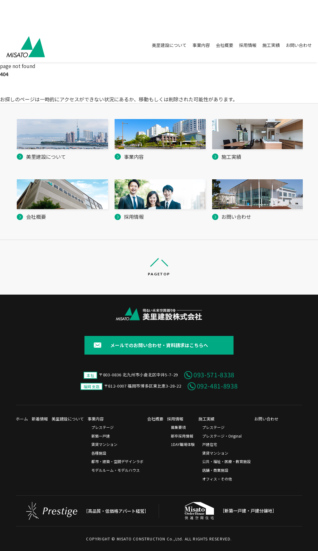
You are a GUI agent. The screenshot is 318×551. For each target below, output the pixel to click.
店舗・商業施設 (215, 470)
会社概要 (224, 45)
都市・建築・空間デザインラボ (117, 461)
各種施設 (98, 453)
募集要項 (178, 427)
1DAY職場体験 (183, 444)
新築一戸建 (100, 436)
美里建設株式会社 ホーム (24, 88)
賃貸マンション (104, 444)
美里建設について (169, 45)
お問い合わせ (299, 45)
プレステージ (102, 427)
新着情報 (40, 419)
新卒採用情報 (182, 436)
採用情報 (248, 45)
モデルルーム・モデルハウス (115, 470)
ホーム (22, 419)
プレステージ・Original (222, 436)
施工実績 (271, 45)
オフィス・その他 (217, 478)
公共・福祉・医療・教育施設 (226, 461)
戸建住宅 (209, 444)
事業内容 (201, 45)
